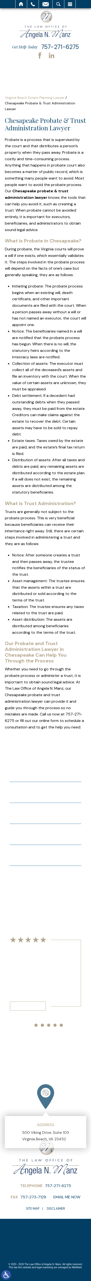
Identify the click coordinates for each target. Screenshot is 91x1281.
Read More (27, 1005)
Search (58, 4)
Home (21, 4)
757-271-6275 (60, 47)
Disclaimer (56, 1209)
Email (45, 4)
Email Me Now (66, 1197)
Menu (69, 4)
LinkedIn (51, 55)
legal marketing (45, 1267)
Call (33, 4)
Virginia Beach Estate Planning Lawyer (35, 97)
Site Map (32, 1209)
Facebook (39, 55)
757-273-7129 (33, 1197)
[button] (29, 1025)
